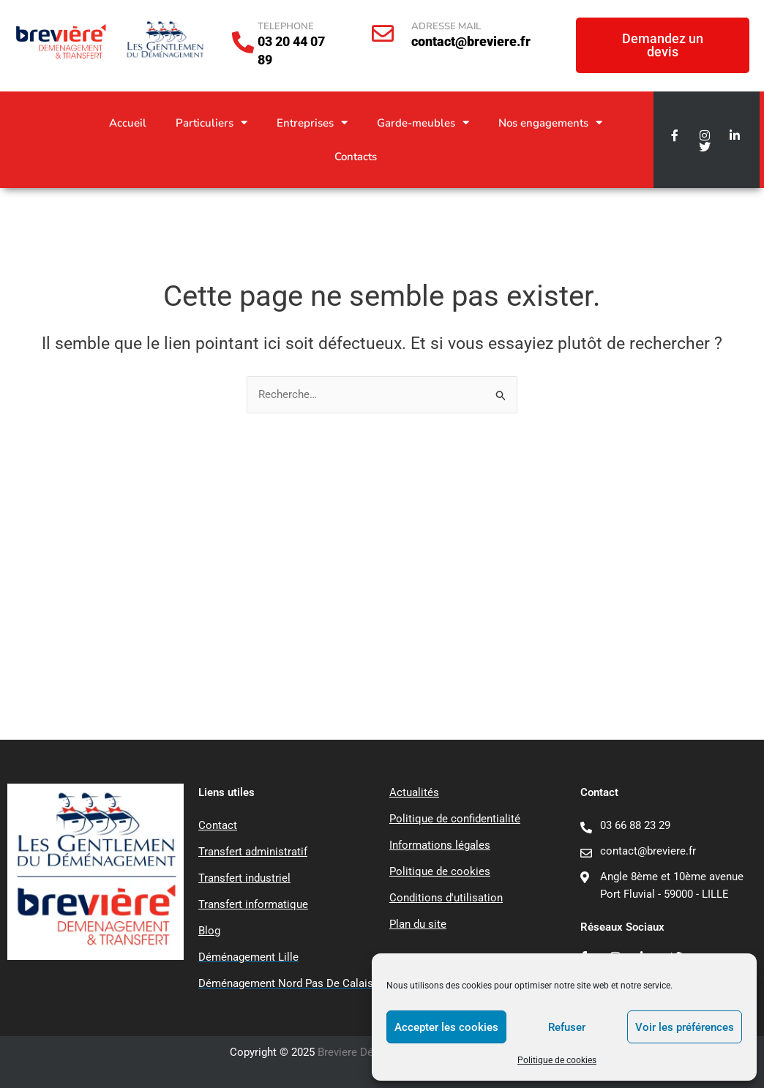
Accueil (127, 123)
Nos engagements (550, 122)
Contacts (355, 156)
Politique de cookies (556, 1060)
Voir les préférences (684, 1027)
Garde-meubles (423, 122)
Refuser (566, 1027)
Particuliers (211, 122)
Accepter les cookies (446, 1027)
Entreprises (312, 122)
